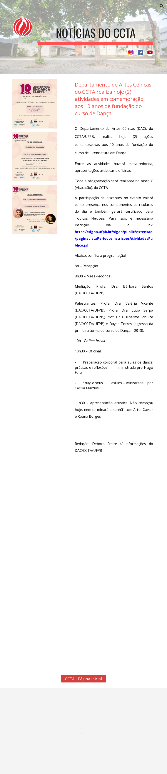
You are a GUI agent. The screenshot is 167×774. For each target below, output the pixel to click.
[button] (162, 6)
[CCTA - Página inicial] (83, 679)
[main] (96, 32)
